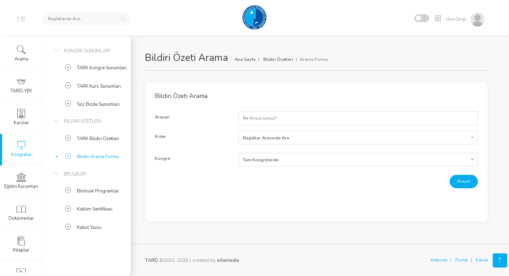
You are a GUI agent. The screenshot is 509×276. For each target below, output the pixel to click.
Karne (482, 260)
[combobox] (358, 137)
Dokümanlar (21, 213)
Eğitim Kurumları (21, 181)
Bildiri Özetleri (278, 59)
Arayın (463, 181)
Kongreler (21, 149)
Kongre (162, 158)
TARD (151, 260)
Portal (461, 260)
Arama (21, 53)
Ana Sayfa (245, 59)
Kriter (160, 136)
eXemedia (228, 260)
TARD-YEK (21, 85)
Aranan (162, 117)
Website (438, 260)
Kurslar (21, 117)
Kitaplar (21, 244)
